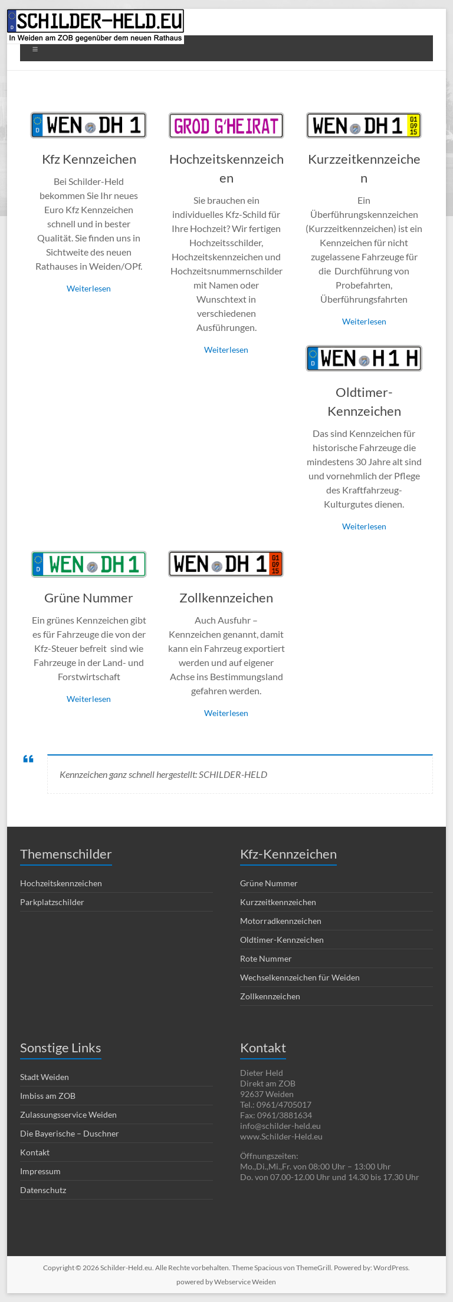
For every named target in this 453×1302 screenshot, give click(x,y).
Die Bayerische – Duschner (69, 1133)
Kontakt (35, 1152)
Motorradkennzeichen (280, 921)
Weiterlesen (89, 288)
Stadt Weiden (44, 1077)
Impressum (40, 1171)
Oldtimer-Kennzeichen (282, 940)
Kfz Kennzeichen (89, 159)
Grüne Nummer (88, 597)
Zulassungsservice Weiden (68, 1114)
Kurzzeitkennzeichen (278, 902)
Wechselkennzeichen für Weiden (300, 977)
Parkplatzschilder (52, 902)
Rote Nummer (266, 958)
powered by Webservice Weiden (226, 1281)
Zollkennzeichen (226, 597)
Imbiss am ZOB (48, 1096)
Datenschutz (43, 1190)
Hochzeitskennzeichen (61, 883)
